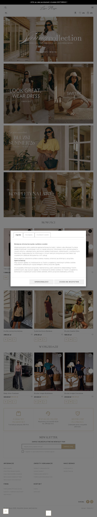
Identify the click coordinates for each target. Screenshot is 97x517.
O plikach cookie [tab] (43, 235)
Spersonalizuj (41, 282)
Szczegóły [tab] (29, 235)
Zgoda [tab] (18, 235)
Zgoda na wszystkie (69, 282)
